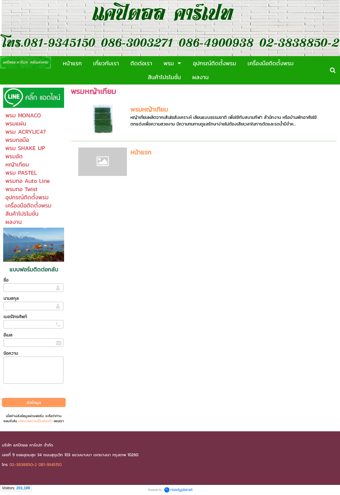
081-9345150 (50, 464)
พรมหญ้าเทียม (149, 109)
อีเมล (7, 335)
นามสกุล (11, 298)
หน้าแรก (140, 152)
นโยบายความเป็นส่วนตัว (35, 420)
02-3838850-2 (23, 464)
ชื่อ (6, 280)
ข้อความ (10, 353)
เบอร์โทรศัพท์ (15, 316)
